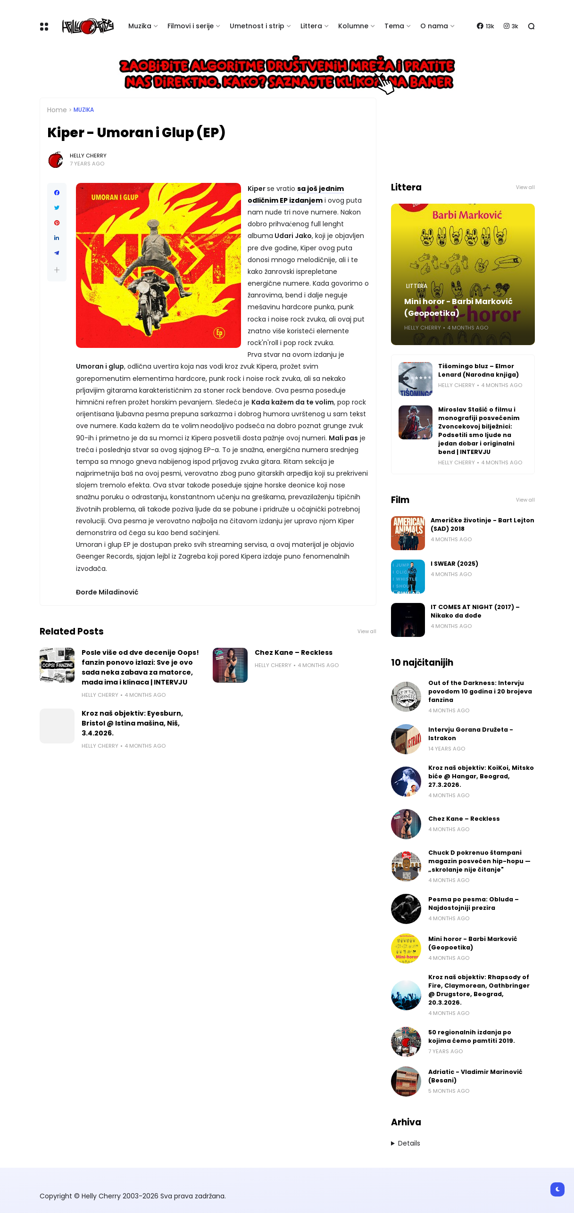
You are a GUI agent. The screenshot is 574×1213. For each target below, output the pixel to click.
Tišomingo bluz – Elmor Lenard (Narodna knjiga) (478, 370)
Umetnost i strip (257, 26)
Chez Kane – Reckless (294, 652)
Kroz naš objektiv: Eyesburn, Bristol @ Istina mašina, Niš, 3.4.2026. (132, 723)
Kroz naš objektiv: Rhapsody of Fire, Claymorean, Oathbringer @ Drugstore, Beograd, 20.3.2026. (479, 990)
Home (57, 110)
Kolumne (353, 26)
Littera (311, 26)
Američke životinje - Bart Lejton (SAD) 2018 (482, 524)
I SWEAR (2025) (454, 564)
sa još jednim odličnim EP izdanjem (296, 194)
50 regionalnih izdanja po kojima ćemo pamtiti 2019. (471, 1036)
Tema (394, 26)
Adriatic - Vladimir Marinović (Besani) (475, 1076)
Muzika (139, 26)
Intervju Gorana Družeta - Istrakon (470, 734)
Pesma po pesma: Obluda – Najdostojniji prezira (473, 903)
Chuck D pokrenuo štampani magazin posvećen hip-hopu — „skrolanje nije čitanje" (479, 861)
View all (367, 631)
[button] (56, 269)
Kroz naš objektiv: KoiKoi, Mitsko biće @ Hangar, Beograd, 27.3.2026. (481, 776)
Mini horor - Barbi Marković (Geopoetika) (458, 307)
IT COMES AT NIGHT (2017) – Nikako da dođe (475, 611)
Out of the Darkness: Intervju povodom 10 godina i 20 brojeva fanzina (480, 691)
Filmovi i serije (190, 26)
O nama (434, 26)
